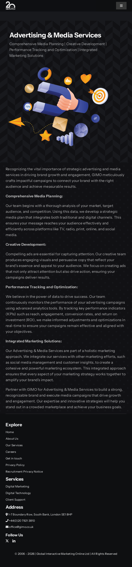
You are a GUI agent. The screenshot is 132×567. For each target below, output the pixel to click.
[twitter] (7, 540)
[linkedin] (13, 540)
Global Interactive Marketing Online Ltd (63, 554)
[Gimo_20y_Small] (10, 3)
